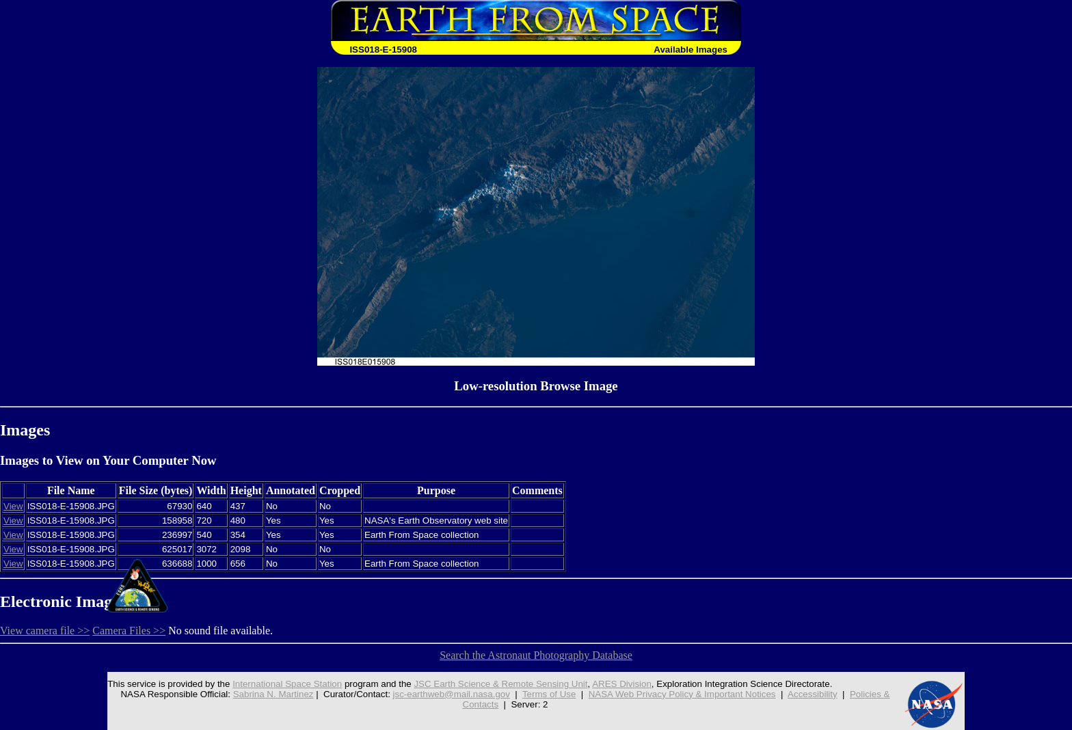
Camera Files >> (128, 630)
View (13, 506)
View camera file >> (45, 630)
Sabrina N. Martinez (273, 694)
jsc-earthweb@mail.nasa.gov (451, 694)
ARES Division (622, 684)
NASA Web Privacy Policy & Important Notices (682, 694)
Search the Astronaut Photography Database (536, 655)
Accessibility (813, 694)
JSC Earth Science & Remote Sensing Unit (500, 684)
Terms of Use (549, 694)
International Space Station (287, 684)
